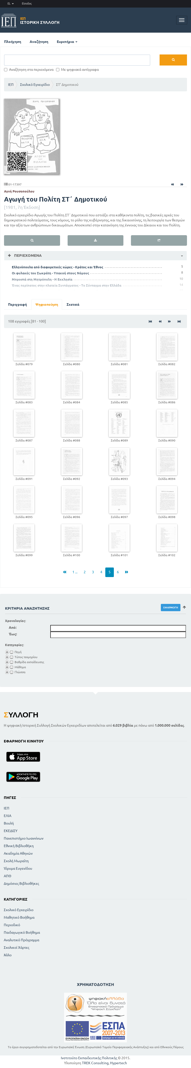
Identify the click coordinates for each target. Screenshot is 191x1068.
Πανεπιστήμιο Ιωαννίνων (23, 838)
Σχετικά (73, 304)
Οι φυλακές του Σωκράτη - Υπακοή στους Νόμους (50, 273)
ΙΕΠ (11, 85)
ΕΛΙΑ (7, 816)
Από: (12, 627)
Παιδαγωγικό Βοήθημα (22, 932)
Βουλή (9, 823)
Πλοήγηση (12, 42)
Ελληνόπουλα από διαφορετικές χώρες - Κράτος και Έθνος (57, 267)
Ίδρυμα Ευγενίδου (18, 868)
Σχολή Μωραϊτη (16, 861)
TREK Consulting (95, 1063)
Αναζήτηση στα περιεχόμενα (29, 70)
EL (11, 3)
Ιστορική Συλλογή (40, 21)
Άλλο (8, 955)
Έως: (13, 634)
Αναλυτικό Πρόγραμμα (21, 940)
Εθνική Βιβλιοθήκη (19, 846)
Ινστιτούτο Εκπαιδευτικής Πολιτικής (89, 1058)
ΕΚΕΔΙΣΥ (10, 831)
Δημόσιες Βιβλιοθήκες (21, 884)
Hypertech (118, 1063)
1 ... (74, 572)
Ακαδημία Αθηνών (18, 853)
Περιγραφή (17, 304)
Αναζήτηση (39, 42)
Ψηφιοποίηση (46, 304)
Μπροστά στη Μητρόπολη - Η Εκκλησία (42, 279)
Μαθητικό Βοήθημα (19, 917)
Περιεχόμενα (27, 255)
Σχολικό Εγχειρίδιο (35, 85)
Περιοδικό (12, 925)
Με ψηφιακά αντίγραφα (77, 70)
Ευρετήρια (67, 42)
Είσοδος (27, 3)
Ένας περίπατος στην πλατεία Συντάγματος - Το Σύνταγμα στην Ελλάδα (66, 285)
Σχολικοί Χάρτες (16, 948)
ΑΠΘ (7, 876)
